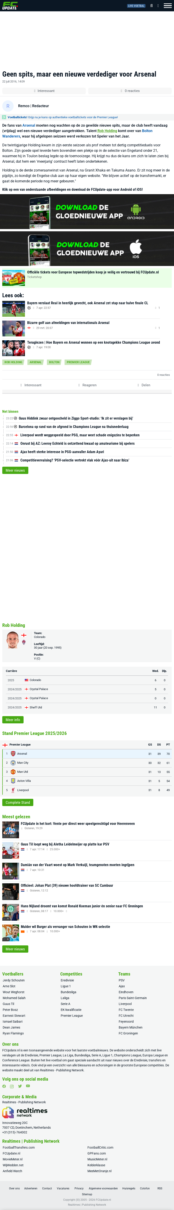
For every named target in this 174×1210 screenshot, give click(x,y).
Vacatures (63, 1188)
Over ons (14, 1188)
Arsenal (28, 125)
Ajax (122, 986)
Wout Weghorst (13, 992)
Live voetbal (136, 5)
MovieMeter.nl (12, 1159)
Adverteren (30, 1188)
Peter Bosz (10, 1010)
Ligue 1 (66, 986)
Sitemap (87, 1194)
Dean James (11, 1027)
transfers (155, 1060)
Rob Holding (107, 131)
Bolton (54, 362)
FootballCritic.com (100, 1147)
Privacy (79, 1188)
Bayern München (131, 1027)
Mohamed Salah (14, 998)
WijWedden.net (13, 1165)
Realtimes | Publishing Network (87, 1204)
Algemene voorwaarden (103, 1188)
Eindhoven (126, 992)
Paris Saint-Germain (133, 998)
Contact (47, 1188)
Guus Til (8, 1004)
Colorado (39, 637)
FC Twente (126, 1010)
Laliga (65, 998)
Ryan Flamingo (13, 1033)
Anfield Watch (12, 1171)
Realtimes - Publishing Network (62, 1070)
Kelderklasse (96, 1165)
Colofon (145, 1188)
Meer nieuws (15, 470)
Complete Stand (18, 802)
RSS (159, 1188)
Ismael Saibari (12, 1021)
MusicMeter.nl (97, 1159)
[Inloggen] (156, 6)
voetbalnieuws (98, 1050)
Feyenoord (126, 1021)
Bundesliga (68, 992)
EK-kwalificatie (71, 1010)
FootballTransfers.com (19, 1147)
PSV (122, 980)
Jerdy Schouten (14, 980)
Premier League (78, 362)
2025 (11, 680)
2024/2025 (15, 689)
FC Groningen (128, 1033)
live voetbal (54, 1060)
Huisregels (128, 1188)
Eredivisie (67, 980)
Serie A (65, 1004)
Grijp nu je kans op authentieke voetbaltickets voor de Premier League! (63, 117)
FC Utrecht (126, 1015)
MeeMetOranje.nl (99, 1171)
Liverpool (125, 1004)
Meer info (13, 719)
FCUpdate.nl (11, 1050)
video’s (25, 1065)
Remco (23, 106)
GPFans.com (96, 1153)
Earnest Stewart (14, 1015)
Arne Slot (9, 986)
